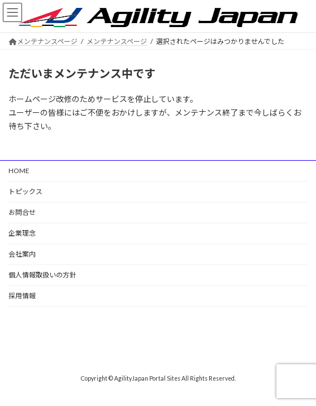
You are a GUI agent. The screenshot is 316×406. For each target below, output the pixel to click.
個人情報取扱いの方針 (42, 275)
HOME (18, 170)
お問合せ (22, 212)
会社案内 (22, 254)
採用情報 (22, 296)
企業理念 (22, 233)
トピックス (25, 191)
